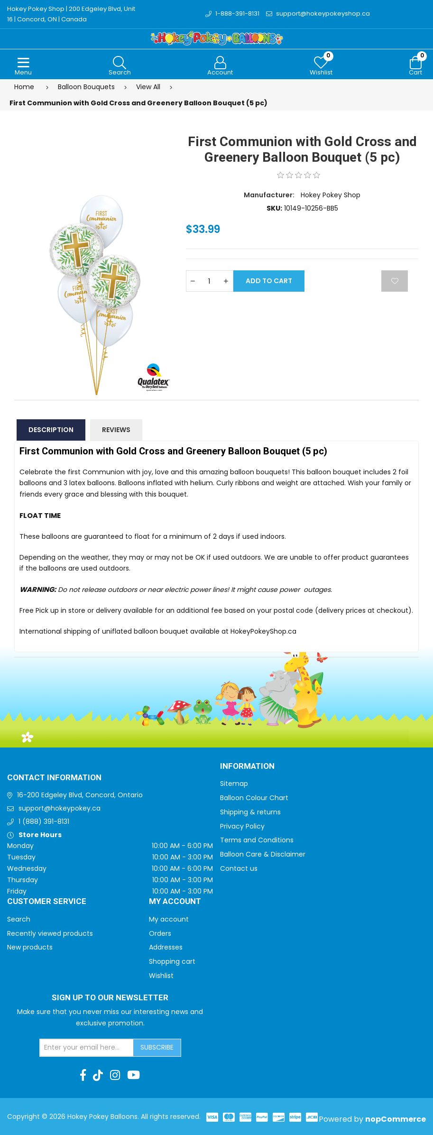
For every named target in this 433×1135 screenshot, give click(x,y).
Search (18, 919)
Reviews (116, 429)
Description (51, 429)
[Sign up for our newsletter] (87, 1047)
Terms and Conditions (257, 840)
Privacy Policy (242, 826)
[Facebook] (83, 1075)
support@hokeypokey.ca (59, 808)
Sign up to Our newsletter (110, 998)
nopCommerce (395, 1119)
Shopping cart (172, 961)
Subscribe (157, 1047)
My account (169, 919)
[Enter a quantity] (209, 281)
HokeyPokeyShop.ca (263, 631)
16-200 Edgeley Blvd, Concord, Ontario (80, 795)
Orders (160, 933)
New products (30, 947)
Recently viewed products (50, 933)
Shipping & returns (250, 812)
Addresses (166, 947)
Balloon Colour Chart (254, 798)
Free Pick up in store (52, 610)
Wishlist (161, 975)
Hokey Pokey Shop (330, 195)
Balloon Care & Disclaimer (262, 854)
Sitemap (234, 783)
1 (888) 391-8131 (43, 821)
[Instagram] (115, 1075)
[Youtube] (133, 1075)
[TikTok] (98, 1075)
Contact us (239, 868)
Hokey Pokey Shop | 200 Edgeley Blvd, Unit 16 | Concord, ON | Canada (71, 14)
